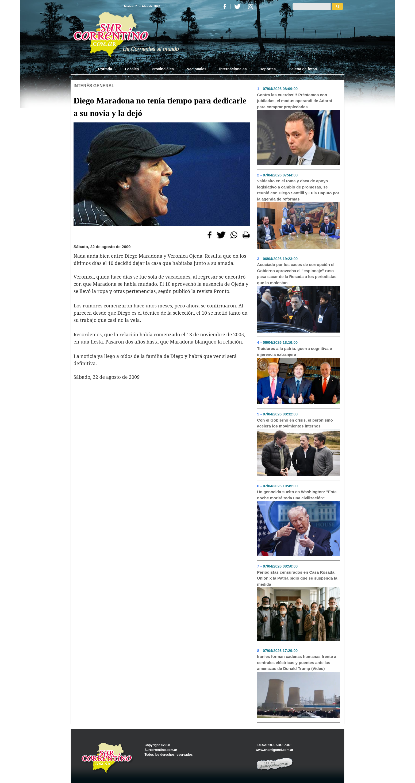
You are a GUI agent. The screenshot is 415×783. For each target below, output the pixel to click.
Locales (132, 69)
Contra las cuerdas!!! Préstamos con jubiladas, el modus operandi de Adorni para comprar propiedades (294, 100)
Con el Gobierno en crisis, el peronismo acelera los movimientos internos (295, 423)
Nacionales (196, 69)
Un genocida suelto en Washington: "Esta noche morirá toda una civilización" (296, 494)
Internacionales (233, 69)
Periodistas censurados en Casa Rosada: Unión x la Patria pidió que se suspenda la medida (297, 578)
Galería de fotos (303, 69)
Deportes (267, 69)
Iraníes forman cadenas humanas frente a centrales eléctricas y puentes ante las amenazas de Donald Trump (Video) (296, 662)
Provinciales (163, 69)
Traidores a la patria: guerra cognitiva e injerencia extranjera (294, 351)
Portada (108, 68)
